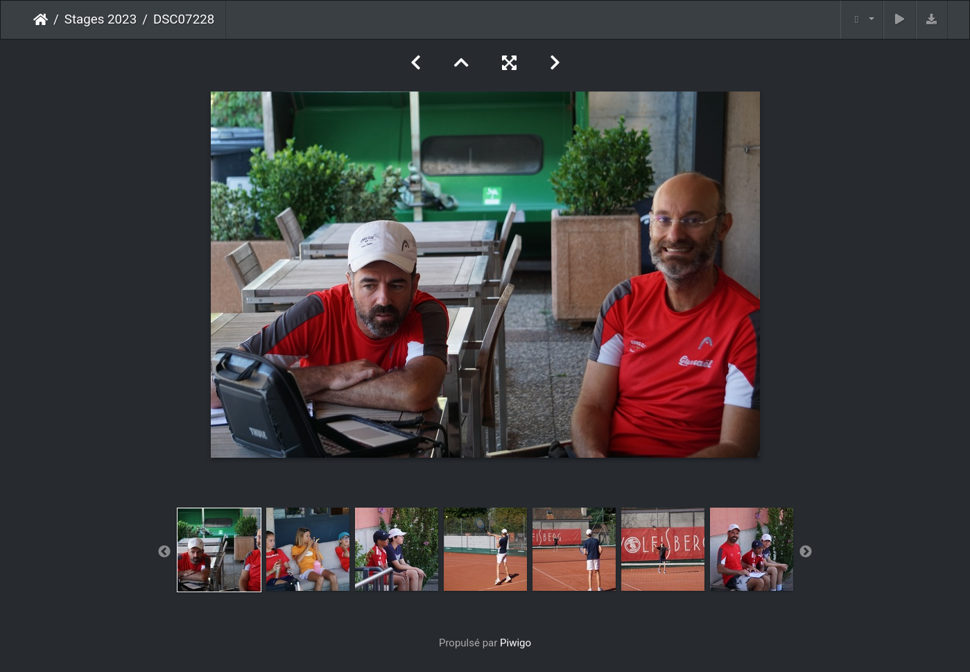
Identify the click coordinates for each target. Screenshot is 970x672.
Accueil (40, 19)
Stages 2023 (100, 19)
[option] (219, 550)
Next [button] (806, 552)
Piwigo (515, 643)
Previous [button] (164, 552)
